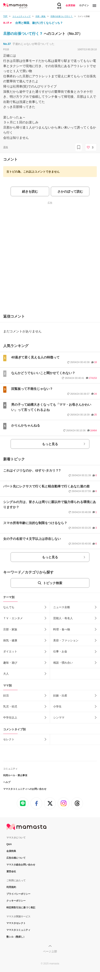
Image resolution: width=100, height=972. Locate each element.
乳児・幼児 (10, 706)
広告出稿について (16, 858)
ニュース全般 (61, 607)
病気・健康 (10, 640)
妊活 (6, 695)
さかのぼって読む (70, 191)
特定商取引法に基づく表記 (20, 907)
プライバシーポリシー (18, 894)
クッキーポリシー (16, 901)
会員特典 (11, 851)
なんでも (8, 607)
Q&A (9, 844)
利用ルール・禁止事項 (15, 775)
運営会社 (11, 871)
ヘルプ (6, 782)
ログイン (84, 5)
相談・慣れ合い (63, 662)
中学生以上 (10, 717)
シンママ (58, 717)
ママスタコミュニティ (18, 930)
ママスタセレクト (16, 923)
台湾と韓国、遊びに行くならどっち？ (39, 22)
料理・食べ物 (61, 629)
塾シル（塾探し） (16, 937)
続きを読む (30, 191)
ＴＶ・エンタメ (13, 618)
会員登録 (70, 5)
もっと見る (50, 444)
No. (7, 43)
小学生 (57, 706)
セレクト (8, 739)
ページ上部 (50, 951)
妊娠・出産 (60, 695)
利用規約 (11, 887)
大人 (6, 673)
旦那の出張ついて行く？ (23, 34)
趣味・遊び (10, 662)
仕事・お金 (60, 651)
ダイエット (10, 651)
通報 (5, 147)
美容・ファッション (65, 640)
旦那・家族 (10, 629)
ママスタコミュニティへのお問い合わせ (24, 789)
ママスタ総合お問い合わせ (20, 864)
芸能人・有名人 (63, 618)
